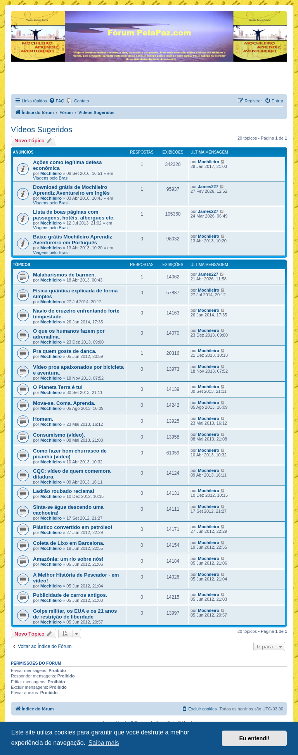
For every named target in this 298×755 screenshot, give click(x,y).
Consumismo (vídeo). (59, 435)
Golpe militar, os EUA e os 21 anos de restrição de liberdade (75, 614)
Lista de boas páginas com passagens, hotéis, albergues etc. (73, 215)
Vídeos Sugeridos (41, 129)
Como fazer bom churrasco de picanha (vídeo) (70, 454)
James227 (208, 186)
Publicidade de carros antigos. (70, 595)
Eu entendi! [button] (254, 738)
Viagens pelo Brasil (51, 178)
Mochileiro (51, 173)
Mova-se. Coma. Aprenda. (64, 403)
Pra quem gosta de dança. (64, 351)
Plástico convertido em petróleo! (72, 527)
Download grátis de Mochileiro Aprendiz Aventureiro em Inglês (71, 190)
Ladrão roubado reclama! (63, 491)
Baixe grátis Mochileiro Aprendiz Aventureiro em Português (72, 239)
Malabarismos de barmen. (64, 275)
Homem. (43, 419)
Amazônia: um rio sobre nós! (68, 559)
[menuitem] (56, 100)
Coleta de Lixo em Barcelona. (68, 543)
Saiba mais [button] (103, 742)
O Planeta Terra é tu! (58, 387)
